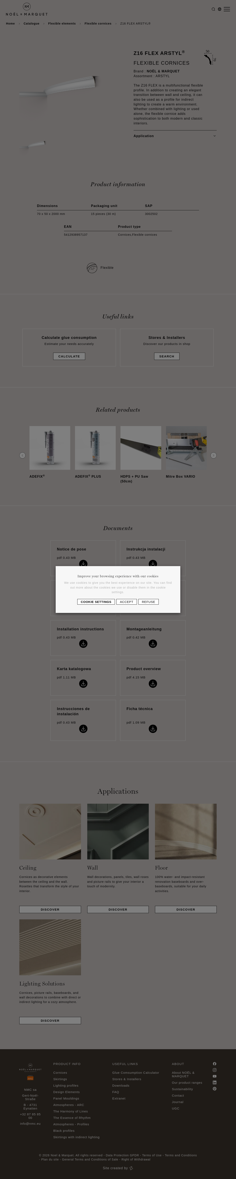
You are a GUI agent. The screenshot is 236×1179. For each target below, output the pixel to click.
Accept (126, 602)
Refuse (148, 602)
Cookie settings (96, 602)
